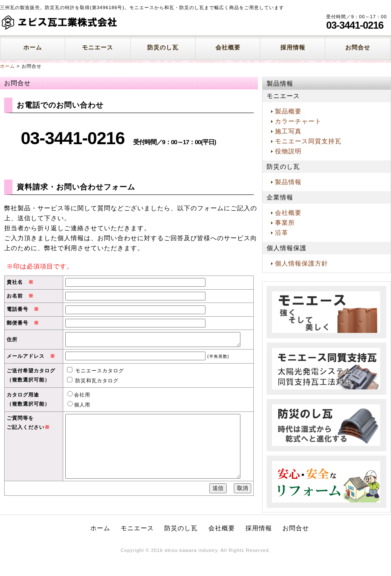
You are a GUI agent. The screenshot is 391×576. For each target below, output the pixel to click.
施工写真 (288, 131)
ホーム (32, 47)
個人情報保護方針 (301, 263)
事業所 (285, 222)
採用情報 (292, 47)
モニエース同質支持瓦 (308, 141)
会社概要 (227, 47)
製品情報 (288, 181)
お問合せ (357, 47)
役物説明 (288, 151)
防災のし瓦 (162, 47)
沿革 (281, 232)
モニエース (97, 47)
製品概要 (288, 111)
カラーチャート (298, 121)
